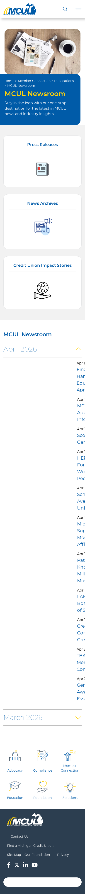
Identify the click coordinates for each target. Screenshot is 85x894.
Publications (64, 81)
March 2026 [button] (23, 717)
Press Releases (42, 144)
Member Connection (34, 81)
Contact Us (19, 837)
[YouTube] (35, 865)
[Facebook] (8, 865)
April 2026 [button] (20, 349)
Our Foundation (37, 855)
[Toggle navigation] (78, 9)
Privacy (63, 855)
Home (9, 81)
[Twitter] (16, 865)
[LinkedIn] (25, 865)
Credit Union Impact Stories (42, 265)
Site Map (14, 855)
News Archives (42, 203)
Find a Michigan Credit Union (30, 846)
